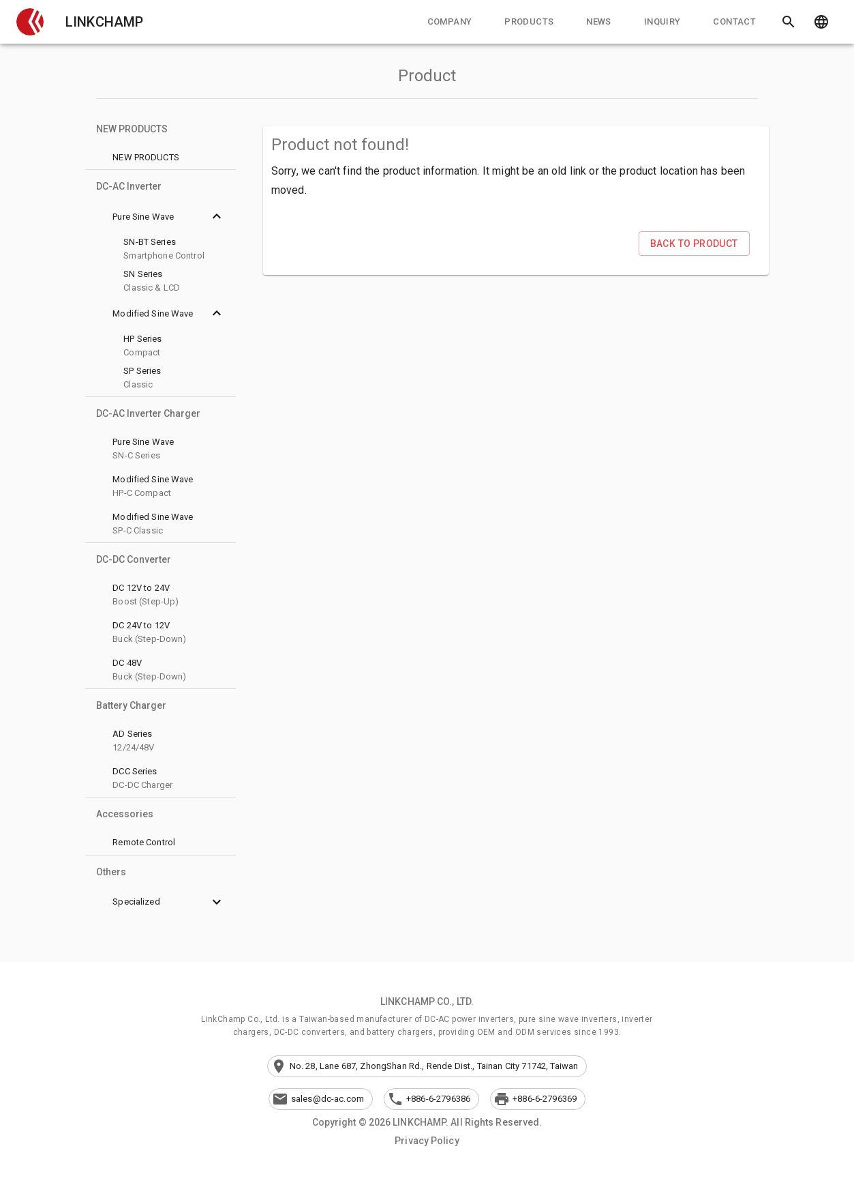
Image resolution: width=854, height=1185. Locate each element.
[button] (30, 22)
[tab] (450, 21)
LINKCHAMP (104, 22)
